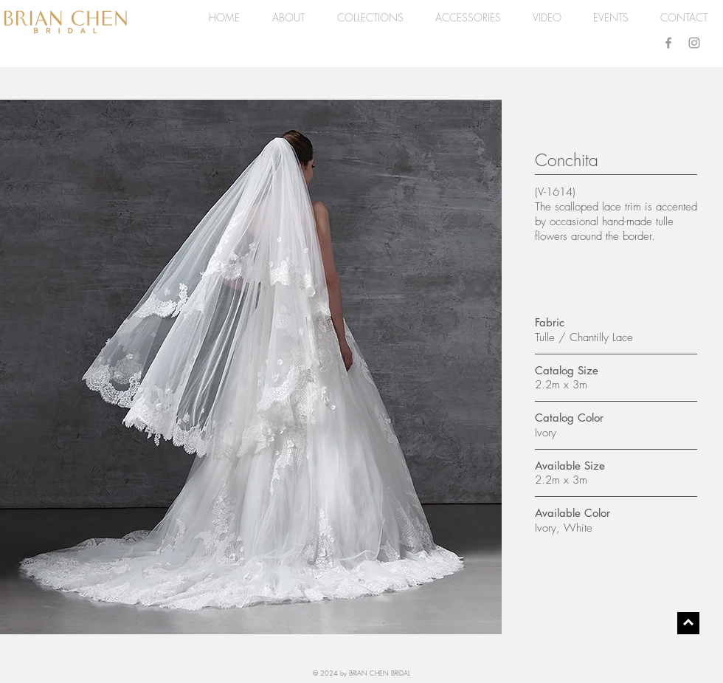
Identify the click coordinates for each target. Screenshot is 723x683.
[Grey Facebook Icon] (668, 42)
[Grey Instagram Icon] (694, 42)
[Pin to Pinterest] (27, 116)
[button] (370, 18)
